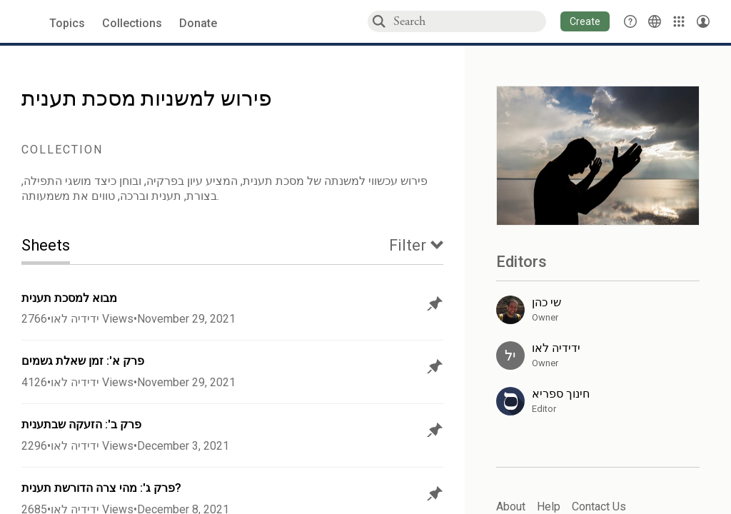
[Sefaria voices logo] (28, 22)
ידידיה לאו (75, 319)
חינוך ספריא (561, 393)
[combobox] (469, 21)
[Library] (678, 21)
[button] (585, 21)
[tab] (56, 246)
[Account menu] (703, 21)
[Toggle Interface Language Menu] (654, 21)
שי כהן (546, 302)
